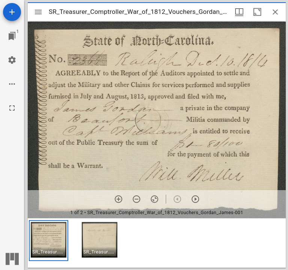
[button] (48, 240)
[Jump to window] (12, 36)
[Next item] (195, 199)
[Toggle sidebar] (38, 12)
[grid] (157, 243)
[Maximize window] (257, 12)
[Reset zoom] (155, 199)
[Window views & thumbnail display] (239, 12)
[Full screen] (12, 108)
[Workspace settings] (12, 60)
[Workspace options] (12, 84)
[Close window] (275, 12)
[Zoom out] (137, 199)
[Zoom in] (119, 199)
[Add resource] (12, 12)
